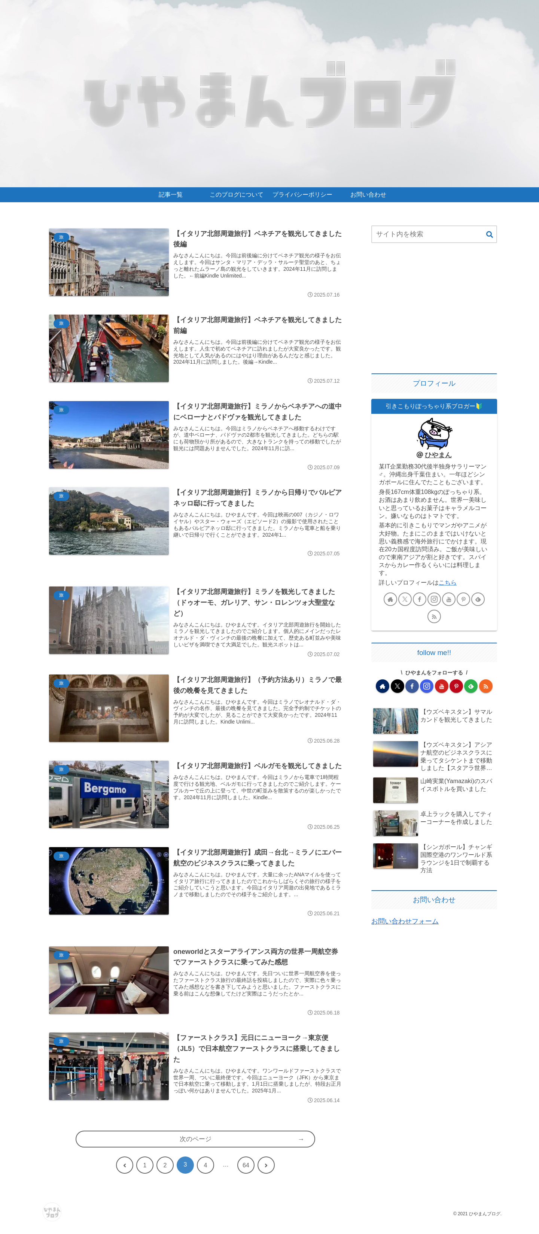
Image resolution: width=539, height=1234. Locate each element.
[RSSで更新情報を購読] (434, 616)
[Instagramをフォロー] (434, 599)
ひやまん (438, 455)
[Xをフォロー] (405, 599)
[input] (434, 234)
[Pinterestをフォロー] (463, 599)
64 (246, 1175)
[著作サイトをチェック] (390, 599)
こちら (448, 582)
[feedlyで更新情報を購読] (478, 599)
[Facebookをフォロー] (419, 599)
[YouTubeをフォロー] (449, 599)
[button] (489, 235)
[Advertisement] (434, 309)
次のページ (195, 1148)
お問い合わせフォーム (405, 921)
